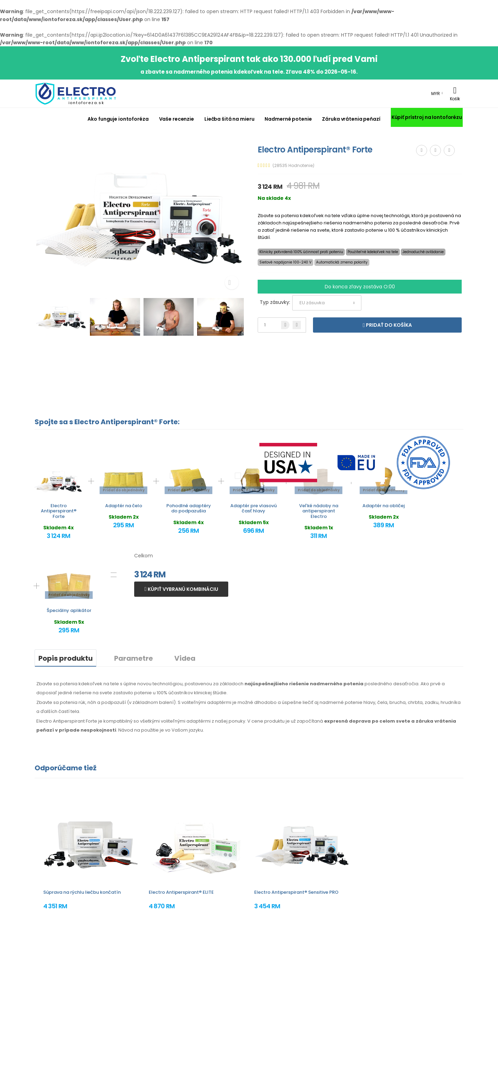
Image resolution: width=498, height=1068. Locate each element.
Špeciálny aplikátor (69, 610)
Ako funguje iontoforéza (117, 118)
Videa (184, 658)
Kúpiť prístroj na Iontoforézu (426, 117)
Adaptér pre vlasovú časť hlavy (253, 508)
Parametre (133, 658)
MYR (435, 93)
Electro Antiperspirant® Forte (58, 511)
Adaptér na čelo (123, 505)
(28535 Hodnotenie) (293, 166)
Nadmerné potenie (288, 118)
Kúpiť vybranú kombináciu (182, 589)
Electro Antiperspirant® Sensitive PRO (296, 892)
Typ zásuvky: (275, 302)
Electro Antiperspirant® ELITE (181, 892)
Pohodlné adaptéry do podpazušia (188, 508)
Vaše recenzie (176, 118)
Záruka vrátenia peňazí (351, 118)
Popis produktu (65, 658)
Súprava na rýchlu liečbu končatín (82, 892)
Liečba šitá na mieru (229, 118)
